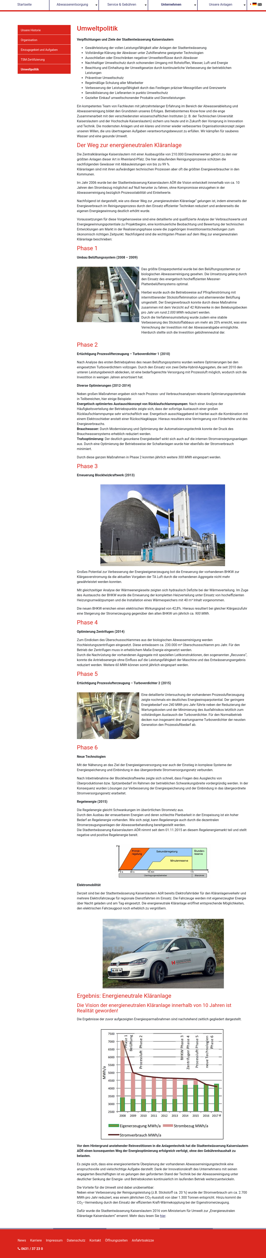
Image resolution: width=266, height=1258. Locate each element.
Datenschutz (76, 1240)
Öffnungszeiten (116, 1240)
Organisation (29, 40)
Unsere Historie (31, 30)
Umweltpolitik (30, 69)
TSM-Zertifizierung (33, 59)
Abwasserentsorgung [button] (72, 4)
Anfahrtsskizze (143, 1240)
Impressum (54, 1240)
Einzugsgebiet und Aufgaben (39, 49)
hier (162, 1216)
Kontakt (95, 1240)
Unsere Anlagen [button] (220, 4)
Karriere (36, 1240)
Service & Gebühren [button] (121, 4)
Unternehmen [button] (171, 4)
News (22, 1240)
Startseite (24, 4)
